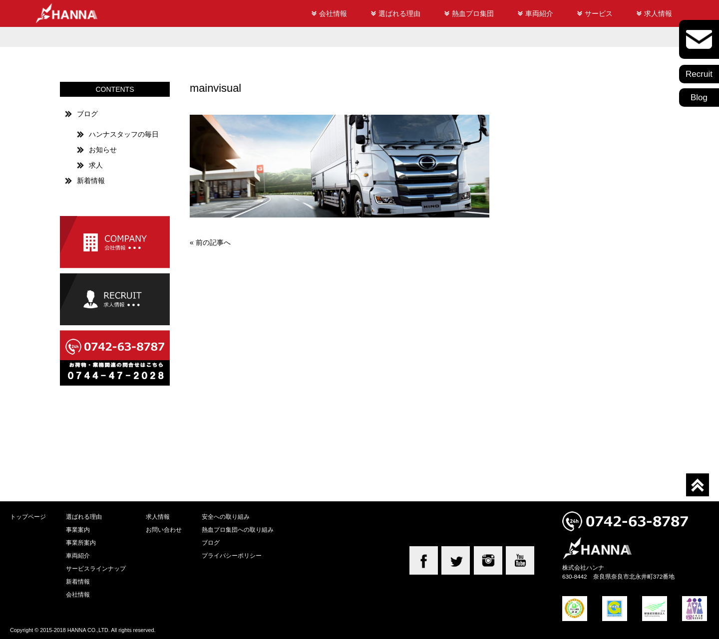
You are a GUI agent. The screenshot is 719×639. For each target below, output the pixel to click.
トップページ (28, 516)
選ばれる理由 (399, 13)
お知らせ (103, 150)
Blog (699, 97)
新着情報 (91, 181)
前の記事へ (213, 242)
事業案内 (78, 529)
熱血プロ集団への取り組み (238, 529)
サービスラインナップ (96, 568)
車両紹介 (539, 13)
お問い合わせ (164, 529)
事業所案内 (81, 542)
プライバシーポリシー (232, 555)
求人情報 (658, 13)
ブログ (87, 114)
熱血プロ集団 (473, 13)
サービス (599, 13)
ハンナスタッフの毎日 (124, 134)
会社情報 (333, 13)
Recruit (699, 74)
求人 (96, 165)
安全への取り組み (226, 516)
